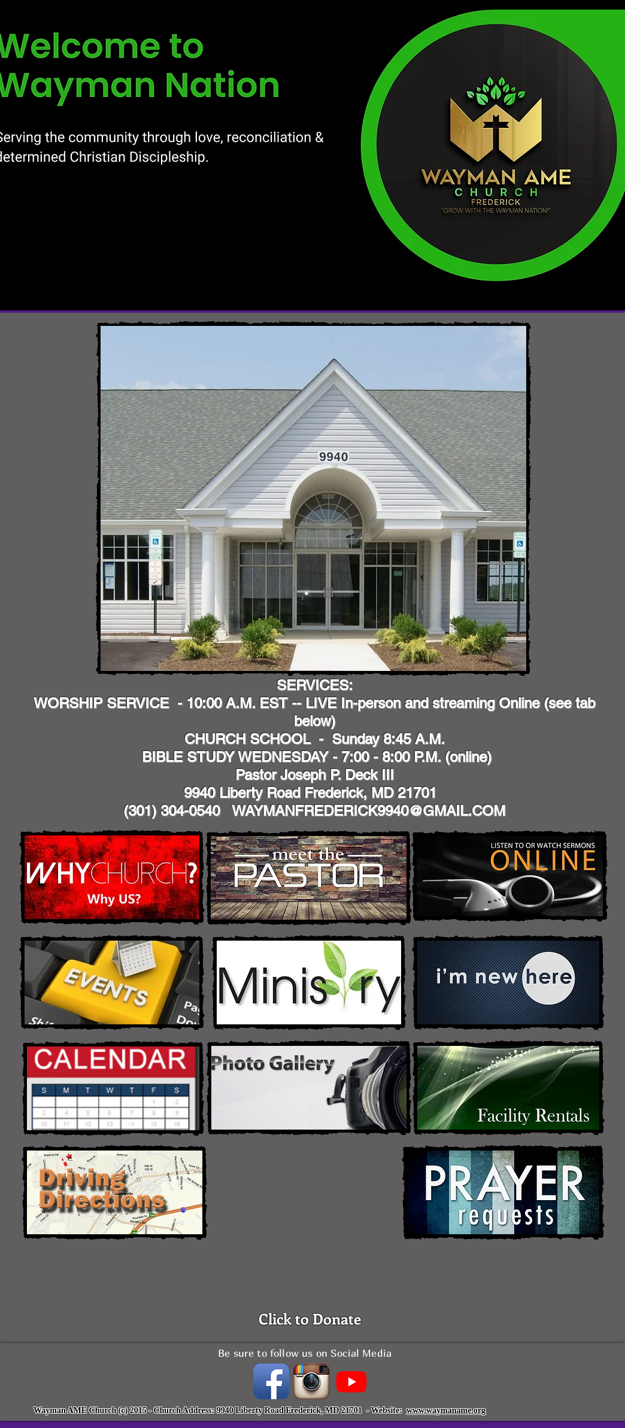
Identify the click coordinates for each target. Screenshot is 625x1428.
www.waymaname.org (446, 1410)
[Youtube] (351, 1381)
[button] (313, 498)
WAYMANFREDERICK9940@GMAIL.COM (368, 811)
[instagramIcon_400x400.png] (311, 1381)
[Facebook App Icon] (271, 1381)
